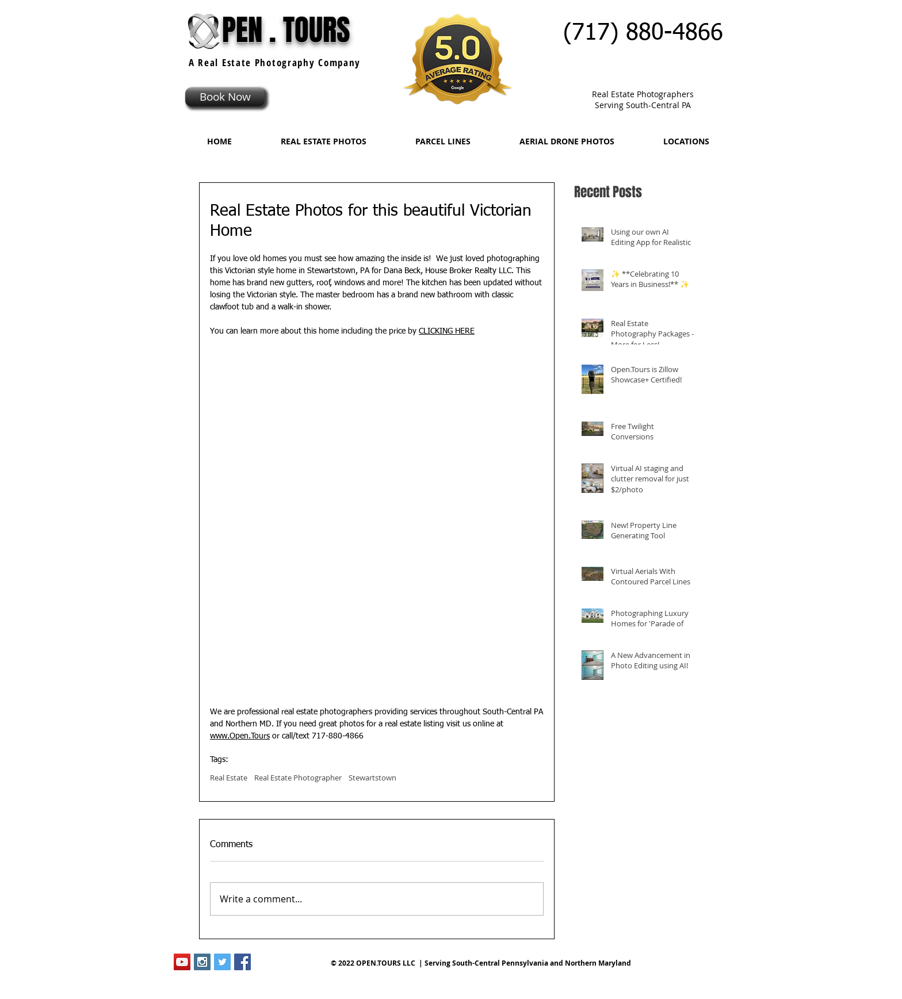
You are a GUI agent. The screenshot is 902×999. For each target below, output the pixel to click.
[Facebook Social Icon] (242, 962)
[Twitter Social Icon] (222, 962)
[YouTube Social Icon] (182, 962)
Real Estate (228, 777)
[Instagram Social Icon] (202, 962)
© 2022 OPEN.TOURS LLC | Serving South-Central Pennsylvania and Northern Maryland (481, 963)
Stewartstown (372, 777)
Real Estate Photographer (298, 777)
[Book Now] (225, 96)
